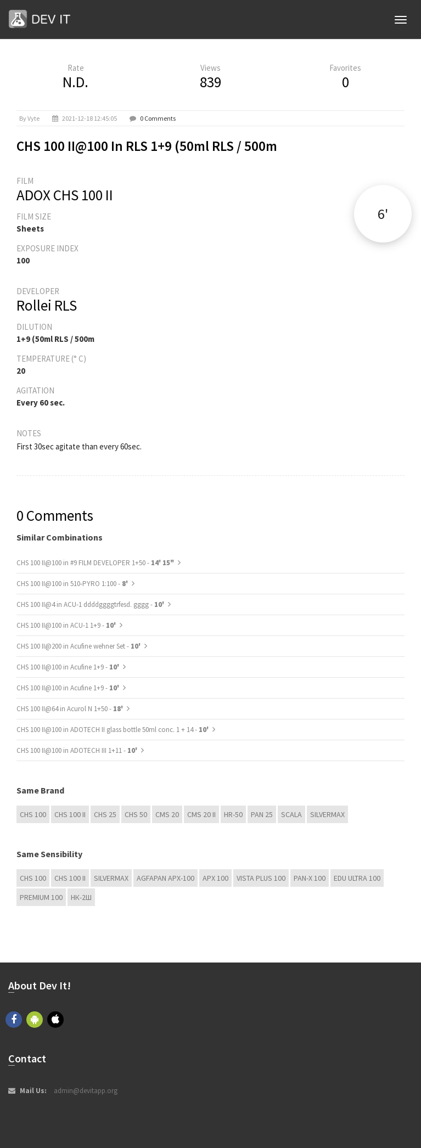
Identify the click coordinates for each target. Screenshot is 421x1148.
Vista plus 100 (261, 878)
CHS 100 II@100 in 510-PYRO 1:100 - (73, 583)
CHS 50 (136, 814)
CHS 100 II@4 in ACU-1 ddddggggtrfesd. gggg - (91, 604)
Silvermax (327, 814)
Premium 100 (41, 897)
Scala (291, 814)
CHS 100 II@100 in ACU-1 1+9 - (66, 625)
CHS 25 (105, 814)
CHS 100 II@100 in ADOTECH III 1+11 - (77, 750)
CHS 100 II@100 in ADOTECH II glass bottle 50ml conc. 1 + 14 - (113, 729)
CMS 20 (167, 814)
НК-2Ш (81, 897)
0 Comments (158, 118)
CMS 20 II (201, 814)
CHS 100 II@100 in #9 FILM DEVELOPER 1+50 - (95, 562)
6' (383, 214)
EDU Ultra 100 (357, 878)
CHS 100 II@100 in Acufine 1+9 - (68, 667)
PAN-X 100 (309, 878)
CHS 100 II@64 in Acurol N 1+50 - (70, 708)
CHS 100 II (70, 814)
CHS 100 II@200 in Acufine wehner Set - (79, 646)
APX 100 (215, 878)
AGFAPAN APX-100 (165, 878)
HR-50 (233, 814)
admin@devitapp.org (85, 1090)
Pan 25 (262, 814)
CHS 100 (33, 814)
